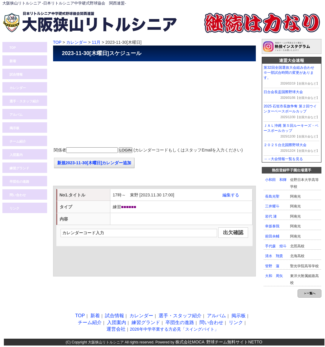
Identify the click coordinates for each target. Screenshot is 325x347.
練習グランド (19, 168)
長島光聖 (272, 196)
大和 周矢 (274, 276)
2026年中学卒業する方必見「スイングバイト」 (174, 329)
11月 (96, 42)
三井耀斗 (272, 206)
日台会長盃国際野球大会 (283, 92)
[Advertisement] (154, 104)
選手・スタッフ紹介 (24, 101)
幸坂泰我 (272, 226)
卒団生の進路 (19, 181)
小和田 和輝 (276, 180)
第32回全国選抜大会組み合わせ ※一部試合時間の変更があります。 (291, 72)
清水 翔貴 (274, 256)
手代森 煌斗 (276, 246)
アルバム (16, 114)
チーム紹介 (18, 141)
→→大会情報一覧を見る (283, 159)
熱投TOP (223, 3)
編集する (230, 195)
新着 (13, 61)
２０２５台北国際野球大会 (285, 145)
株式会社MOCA (190, 342)
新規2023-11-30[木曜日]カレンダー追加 (94, 162)
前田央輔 (272, 236)
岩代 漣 (271, 216)
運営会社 (116, 329)
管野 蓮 (272, 266)
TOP (13, 47)
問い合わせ (279, 3)
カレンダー (18, 88)
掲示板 (14, 128)
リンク (14, 208)
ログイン (251, 3)
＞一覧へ (309, 293)
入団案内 (308, 3)
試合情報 (16, 74)
